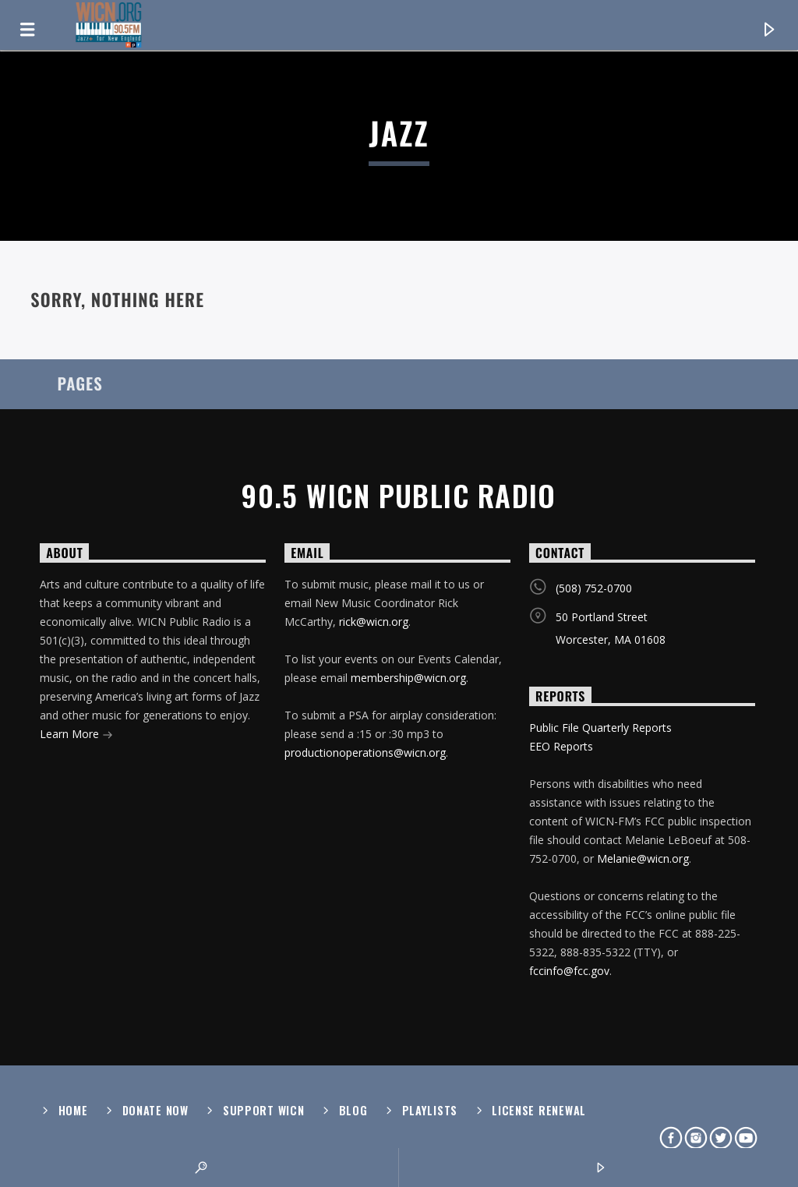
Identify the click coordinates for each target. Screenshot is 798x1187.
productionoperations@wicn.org (365, 752)
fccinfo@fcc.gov (569, 970)
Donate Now (155, 1110)
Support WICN (264, 1110)
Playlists (429, 1110)
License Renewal (539, 1110)
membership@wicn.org (408, 677)
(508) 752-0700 (594, 588)
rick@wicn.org (373, 621)
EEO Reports (561, 746)
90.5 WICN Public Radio (399, 495)
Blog (353, 1110)
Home (73, 1110)
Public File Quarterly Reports (600, 727)
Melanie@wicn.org (643, 858)
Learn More (76, 735)
